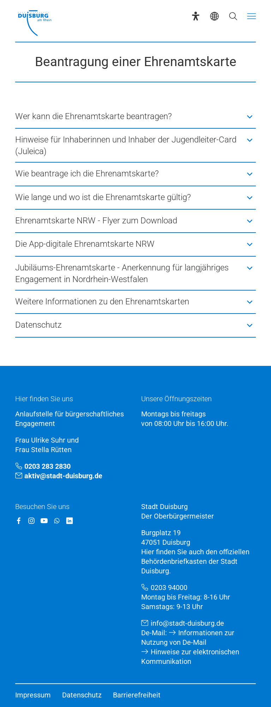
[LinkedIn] (69, 520)
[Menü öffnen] (251, 16)
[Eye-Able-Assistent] (195, 16)
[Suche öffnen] (233, 16)
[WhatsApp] (56, 520)
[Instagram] (31, 520)
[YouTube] (44, 520)
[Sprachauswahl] (214, 16)
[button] (135, 116)
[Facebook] (18, 520)
